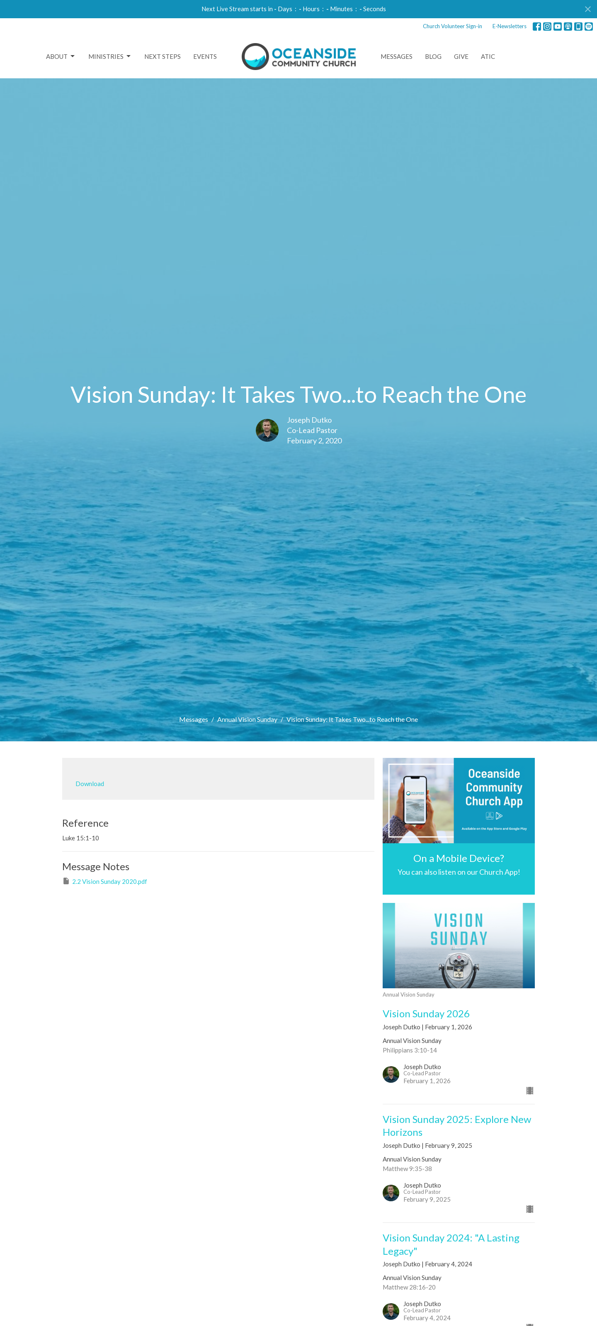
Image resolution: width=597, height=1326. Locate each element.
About (61, 56)
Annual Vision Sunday (247, 719)
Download (89, 783)
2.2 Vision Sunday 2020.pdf (104, 881)
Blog (433, 56)
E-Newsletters (510, 26)
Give (461, 56)
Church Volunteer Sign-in (452, 26)
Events (205, 56)
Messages (397, 56)
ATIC (488, 56)
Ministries (110, 56)
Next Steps (162, 56)
